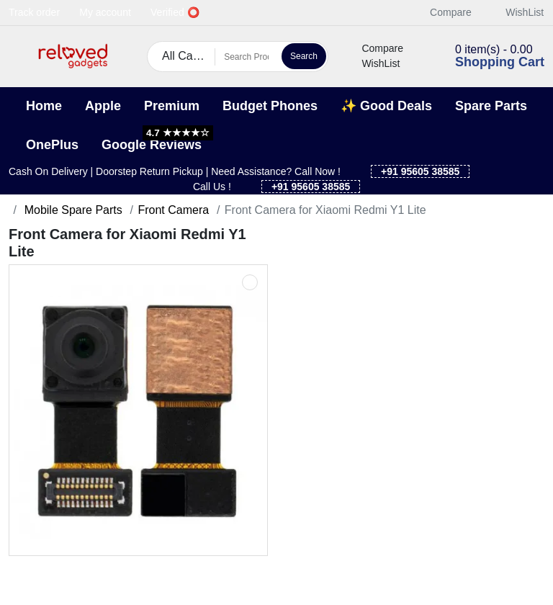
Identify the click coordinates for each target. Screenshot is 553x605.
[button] (18, 57)
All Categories (188, 56)
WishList (517, 12)
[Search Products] (246, 57)
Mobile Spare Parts (71, 210)
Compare (443, 12)
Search (304, 56)
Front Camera (173, 210)
